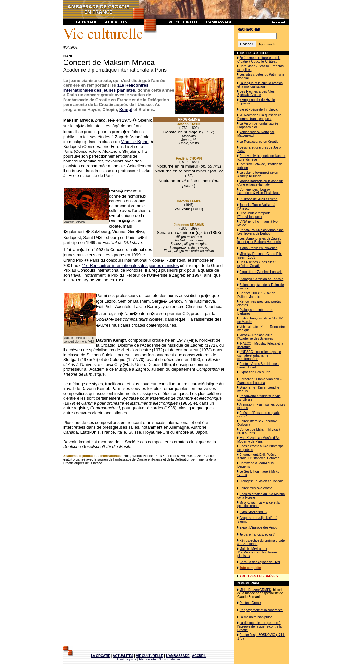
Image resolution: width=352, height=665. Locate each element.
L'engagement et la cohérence (261, 610)
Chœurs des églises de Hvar (260, 562)
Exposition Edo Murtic (255, 372)
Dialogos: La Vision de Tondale (262, 481)
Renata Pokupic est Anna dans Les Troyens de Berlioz (260, 231)
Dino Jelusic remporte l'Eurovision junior (254, 215)
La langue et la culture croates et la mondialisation (260, 84)
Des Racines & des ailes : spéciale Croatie (256, 264)
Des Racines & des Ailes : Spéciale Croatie (256, 93)
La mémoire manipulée (256, 617)
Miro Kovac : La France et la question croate (258, 504)
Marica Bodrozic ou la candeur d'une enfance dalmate (260, 182)
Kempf (125, 109)
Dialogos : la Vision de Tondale (261, 279)
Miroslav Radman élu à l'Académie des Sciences (255, 336)
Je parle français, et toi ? (257, 534)
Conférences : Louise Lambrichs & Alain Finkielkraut (258, 191)
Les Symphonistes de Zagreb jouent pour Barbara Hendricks (259, 240)
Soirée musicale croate (256, 488)
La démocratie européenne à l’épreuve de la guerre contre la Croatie (259, 626)
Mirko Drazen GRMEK (255, 590)
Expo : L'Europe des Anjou (259, 527)
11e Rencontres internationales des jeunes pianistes (105, 88)
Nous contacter (169, 659)
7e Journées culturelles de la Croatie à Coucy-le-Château (258, 59)
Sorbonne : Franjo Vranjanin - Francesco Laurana (259, 381)
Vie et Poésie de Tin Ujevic (259, 109)
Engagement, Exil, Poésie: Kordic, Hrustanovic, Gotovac (258, 456)
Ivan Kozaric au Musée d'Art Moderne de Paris (258, 439)
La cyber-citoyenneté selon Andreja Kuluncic (257, 174)
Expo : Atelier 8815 (253, 512)
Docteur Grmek (250, 603)
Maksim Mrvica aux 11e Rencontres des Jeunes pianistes (257, 552)
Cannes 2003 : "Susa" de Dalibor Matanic (256, 294)
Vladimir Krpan (134, 141)
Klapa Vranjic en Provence (258, 248)
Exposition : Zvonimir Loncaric (261, 272)
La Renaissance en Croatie (259, 141)
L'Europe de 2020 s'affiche (259, 199)
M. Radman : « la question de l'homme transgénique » (259, 117)
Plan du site (147, 659)
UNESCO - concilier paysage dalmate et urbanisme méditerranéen (259, 355)
